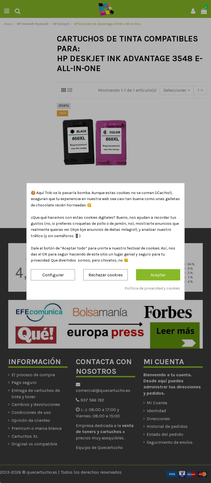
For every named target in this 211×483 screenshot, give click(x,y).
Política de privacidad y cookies (152, 288)
